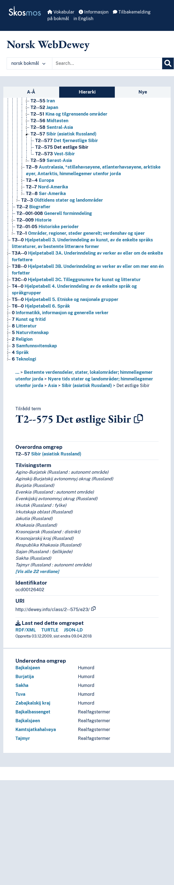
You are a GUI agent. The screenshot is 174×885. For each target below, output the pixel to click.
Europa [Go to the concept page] (40, 180)
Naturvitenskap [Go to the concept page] (30, 332)
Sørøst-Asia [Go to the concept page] (51, 160)
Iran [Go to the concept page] (43, 100)
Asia (52, 385)
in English (83, 18)
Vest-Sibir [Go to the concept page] (55, 153)
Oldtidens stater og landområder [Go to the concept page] (62, 200)
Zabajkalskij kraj (32, 703)
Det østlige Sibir (132, 385)
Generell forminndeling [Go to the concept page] (54, 213)
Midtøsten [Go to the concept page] (49, 120)
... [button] (17, 372)
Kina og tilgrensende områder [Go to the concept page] (69, 114)
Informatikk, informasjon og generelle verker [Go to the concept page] (60, 312)
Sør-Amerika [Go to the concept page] (46, 193)
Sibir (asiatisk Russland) (87, 385)
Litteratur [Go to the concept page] (24, 326)
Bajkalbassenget (32, 712)
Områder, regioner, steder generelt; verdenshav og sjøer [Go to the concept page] (81, 233)
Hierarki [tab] (87, 92)
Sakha (21, 685)
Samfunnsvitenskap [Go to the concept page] (34, 345)
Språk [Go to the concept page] (20, 352)
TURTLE (49, 630)
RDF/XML (25, 630)
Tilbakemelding (132, 12)
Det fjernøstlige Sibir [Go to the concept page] (66, 140)
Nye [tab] (142, 92)
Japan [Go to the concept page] (44, 107)
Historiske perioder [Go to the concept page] (48, 226)
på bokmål (58, 18)
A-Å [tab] (31, 92)
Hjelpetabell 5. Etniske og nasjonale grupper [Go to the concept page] (65, 299)
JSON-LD (73, 630)
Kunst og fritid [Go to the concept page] (29, 319)
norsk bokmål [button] (28, 63)
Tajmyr (22, 738)
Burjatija (24, 676)
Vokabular (60, 12)
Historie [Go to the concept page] (34, 220)
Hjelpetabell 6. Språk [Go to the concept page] (41, 306)
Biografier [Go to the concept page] (33, 206)
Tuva (20, 694)
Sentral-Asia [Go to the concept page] (52, 127)
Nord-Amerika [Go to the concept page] (47, 187)
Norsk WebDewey (48, 44)
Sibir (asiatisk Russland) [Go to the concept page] (63, 134)
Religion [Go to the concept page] (22, 339)
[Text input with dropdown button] (107, 63)
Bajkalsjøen (27, 667)
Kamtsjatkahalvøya (35, 729)
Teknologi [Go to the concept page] (24, 359)
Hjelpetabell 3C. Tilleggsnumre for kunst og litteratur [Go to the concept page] (76, 279)
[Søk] (168, 63)
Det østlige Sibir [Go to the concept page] (61, 147)
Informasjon (93, 12)
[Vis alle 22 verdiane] (37, 571)
